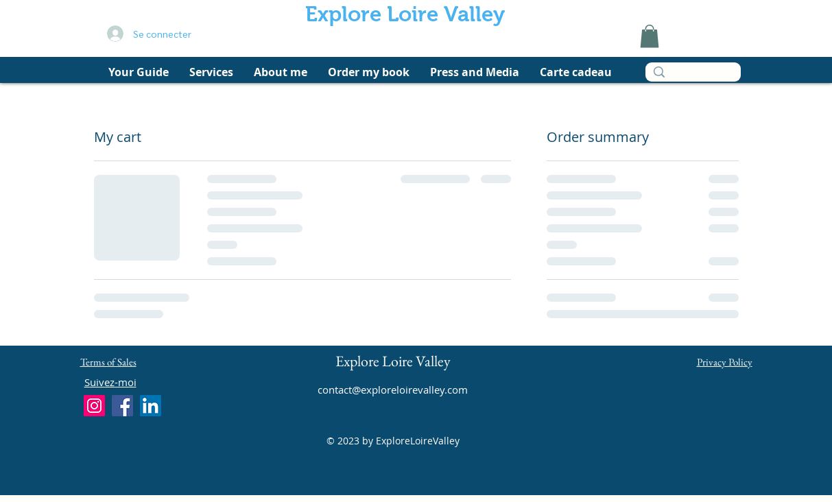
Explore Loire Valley (405, 14)
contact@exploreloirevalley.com (393, 389)
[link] (649, 36)
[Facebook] (122, 405)
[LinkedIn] (150, 405)
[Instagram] (94, 405)
